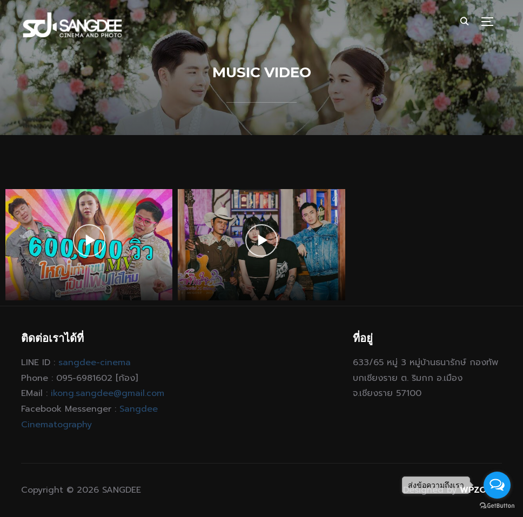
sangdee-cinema (94, 362)
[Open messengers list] (497, 485)
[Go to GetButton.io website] (497, 505)
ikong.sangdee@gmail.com (107, 393)
